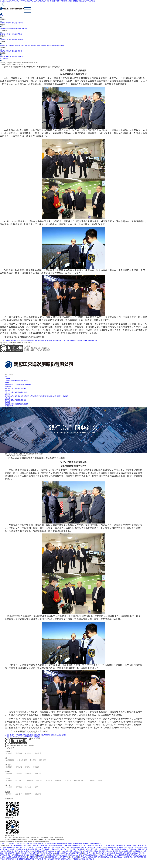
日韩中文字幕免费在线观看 (87, 855)
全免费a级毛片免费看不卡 (59, 847)
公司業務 (7, 394)
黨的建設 (7, 402)
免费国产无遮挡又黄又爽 (26, 859)
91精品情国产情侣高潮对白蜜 (9, 859)
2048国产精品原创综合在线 (18, 849)
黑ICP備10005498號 (36, 346)
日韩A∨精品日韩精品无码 (119, 849)
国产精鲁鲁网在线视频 (134, 853)
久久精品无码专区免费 (75, 853)
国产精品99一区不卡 (89, 849)
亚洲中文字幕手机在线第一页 (16, 855)
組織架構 (14, 23)
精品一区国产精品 (31, 855)
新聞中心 (7, 382)
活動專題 (3, 51)
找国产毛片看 (90, 859)
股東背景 (20, 23)
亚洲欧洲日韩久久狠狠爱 (35, 849)
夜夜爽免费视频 (37, 853)
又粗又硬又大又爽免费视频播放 (108, 851)
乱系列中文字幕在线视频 (9, 857)
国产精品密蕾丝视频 (140, 857)
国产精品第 (102, 853)
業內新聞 (18, 28)
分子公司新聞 (11, 28)
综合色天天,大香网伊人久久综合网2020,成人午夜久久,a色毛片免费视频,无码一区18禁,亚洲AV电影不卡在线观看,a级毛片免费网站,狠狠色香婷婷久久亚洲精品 (47, 1)
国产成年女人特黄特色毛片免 (77, 847)
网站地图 (98, 843)
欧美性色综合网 (138, 847)
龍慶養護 (16, 45)
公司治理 (7, 390)
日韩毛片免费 (39, 859)
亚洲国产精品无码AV (52, 857)
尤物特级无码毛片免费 (10, 853)
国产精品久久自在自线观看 (125, 847)
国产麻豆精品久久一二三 (105, 857)
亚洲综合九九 (118, 857)
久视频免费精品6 (68, 845)
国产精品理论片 (22, 857)
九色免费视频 (91, 847)
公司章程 (8, 40)
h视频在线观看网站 (62, 853)
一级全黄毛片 (32, 857)
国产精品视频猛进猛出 (103, 849)
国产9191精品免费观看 (126, 851)
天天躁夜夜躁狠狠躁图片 (54, 845)
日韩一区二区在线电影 (71, 855)
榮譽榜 (20, 51)
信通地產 (27, 45)
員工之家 (8, 51)
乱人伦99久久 (65, 849)
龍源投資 (33, 45)
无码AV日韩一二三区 (101, 845)
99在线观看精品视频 (109, 847)
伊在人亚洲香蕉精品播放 (122, 855)
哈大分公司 (9, 45)
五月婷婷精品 (38, 847)
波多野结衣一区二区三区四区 (25, 847)
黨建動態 (14, 56)
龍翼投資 (39, 45)
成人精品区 (41, 855)
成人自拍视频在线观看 (32, 851)
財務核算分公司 (47, 45)
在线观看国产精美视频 (47, 851)
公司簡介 (3, 23)
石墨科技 (55, 45)
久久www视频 (78, 851)
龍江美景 (14, 51)
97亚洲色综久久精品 (79, 859)
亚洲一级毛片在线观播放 (90, 853)
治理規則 (3, 40)
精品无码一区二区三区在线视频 (84, 845)
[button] (71, 450)
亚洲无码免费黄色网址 (25, 853)
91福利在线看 (74, 857)
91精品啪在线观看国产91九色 (55, 855)
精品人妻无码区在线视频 (90, 851)
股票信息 (3, 34)
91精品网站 (136, 851)
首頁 (6, 376)
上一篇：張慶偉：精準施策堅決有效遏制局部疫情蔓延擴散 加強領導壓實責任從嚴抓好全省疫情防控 (30, 340)
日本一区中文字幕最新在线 (52, 859)
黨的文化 (3, 56)
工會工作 (8, 56)
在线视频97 (99, 847)
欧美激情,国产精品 (139, 849)
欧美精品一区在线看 (76, 849)
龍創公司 (61, 45)
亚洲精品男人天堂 (121, 853)
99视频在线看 (111, 853)
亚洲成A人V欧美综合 (18, 851)
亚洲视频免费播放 (66, 859)
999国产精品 (47, 847)
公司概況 (7, 378)
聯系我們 (19, 34)
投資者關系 (8, 386)
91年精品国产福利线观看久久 (105, 855)
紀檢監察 (20, 56)
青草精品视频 (41, 857)
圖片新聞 (24, 28)
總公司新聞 (3, 28)
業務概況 (3, 45)
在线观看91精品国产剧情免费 (20, 845)
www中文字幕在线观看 (134, 845)
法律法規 (20, 40)
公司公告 (8, 34)
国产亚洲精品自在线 (49, 853)
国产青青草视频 (64, 857)
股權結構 (14, 40)
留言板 (14, 34)
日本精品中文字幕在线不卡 (52, 849)
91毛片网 (130, 849)
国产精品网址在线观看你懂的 (88, 857)
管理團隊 (8, 23)
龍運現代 (21, 45)
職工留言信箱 (9, 406)
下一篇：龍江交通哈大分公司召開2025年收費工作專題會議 (79, 340)
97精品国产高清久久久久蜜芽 (64, 851)
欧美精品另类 (11, 847)
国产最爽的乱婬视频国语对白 (117, 845)
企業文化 (7, 398)
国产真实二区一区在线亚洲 (38, 845)
